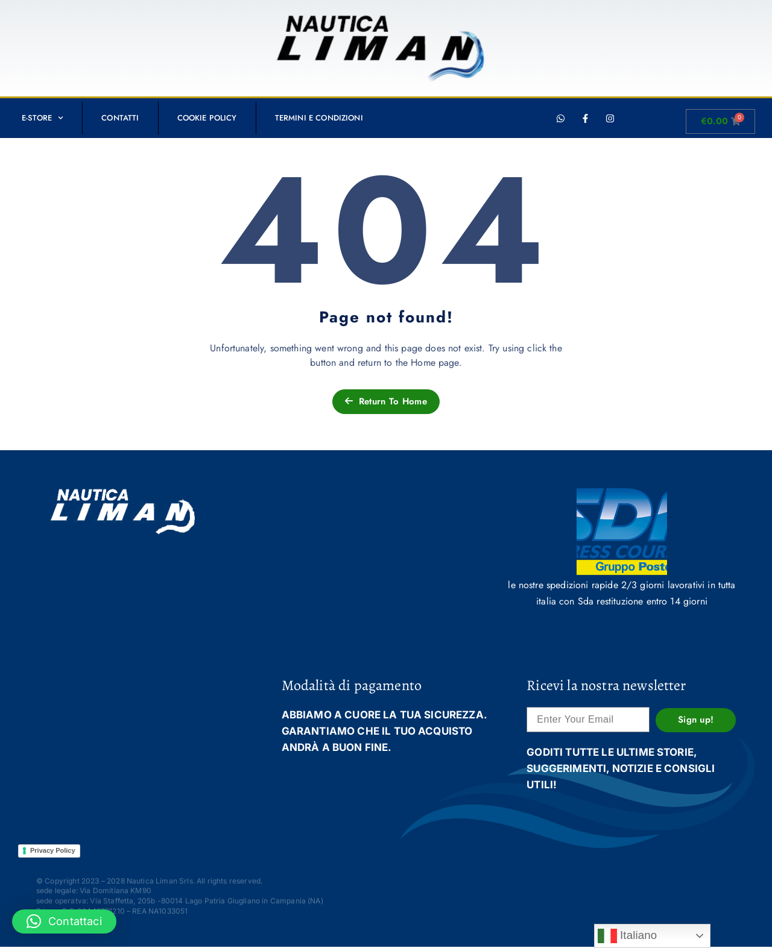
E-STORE (42, 118)
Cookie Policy (207, 118)
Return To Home (386, 401)
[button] (64, 921)
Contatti (120, 118)
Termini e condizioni (319, 118)
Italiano (627, 936)
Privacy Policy (52, 850)
